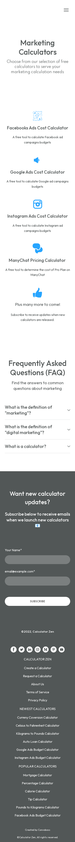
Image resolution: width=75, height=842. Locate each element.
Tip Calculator (37, 799)
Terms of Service (37, 692)
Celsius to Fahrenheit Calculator (37, 725)
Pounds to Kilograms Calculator (37, 807)
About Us (37, 684)
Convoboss (44, 829)
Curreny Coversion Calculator (37, 717)
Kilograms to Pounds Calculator (37, 733)
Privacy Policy (37, 700)
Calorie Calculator (37, 791)
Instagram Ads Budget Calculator (38, 758)
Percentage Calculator (37, 783)
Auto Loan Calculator (37, 742)
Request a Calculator (37, 676)
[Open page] (38, 116)
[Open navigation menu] (66, 10)
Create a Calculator (37, 668)
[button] (37, 410)
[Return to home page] (23, 10)
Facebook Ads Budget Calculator (38, 815)
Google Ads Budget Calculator (37, 750)
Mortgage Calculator (37, 775)
